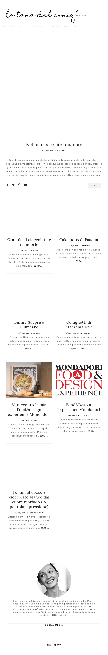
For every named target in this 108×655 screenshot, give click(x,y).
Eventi (36, 421)
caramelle (86, 333)
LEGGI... (95, 185)
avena (36, 251)
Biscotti (61, 151)
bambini (86, 246)
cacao (36, 333)
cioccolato (36, 513)
